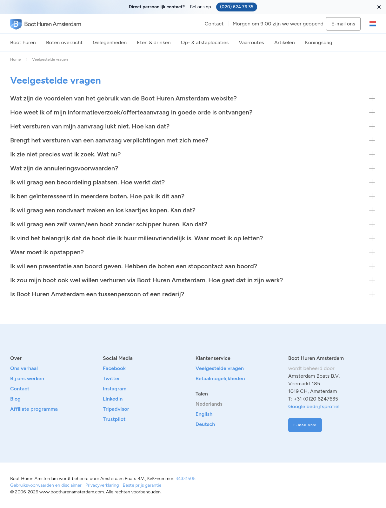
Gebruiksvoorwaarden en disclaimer (46, 485)
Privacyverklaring (102, 485)
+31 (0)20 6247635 (316, 399)
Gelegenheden (110, 42)
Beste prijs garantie (142, 485)
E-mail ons (343, 24)
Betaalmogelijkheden (220, 378)
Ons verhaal (24, 368)
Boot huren (23, 42)
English (204, 414)
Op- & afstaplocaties (205, 42)
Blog (15, 399)
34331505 (186, 478)
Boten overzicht (64, 42)
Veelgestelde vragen (220, 368)
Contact (214, 24)
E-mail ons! (305, 425)
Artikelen (284, 42)
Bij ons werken (27, 378)
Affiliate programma (34, 409)
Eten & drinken (153, 42)
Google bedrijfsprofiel (313, 406)
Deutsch (205, 424)
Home (15, 59)
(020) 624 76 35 (236, 7)
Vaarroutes (251, 42)
